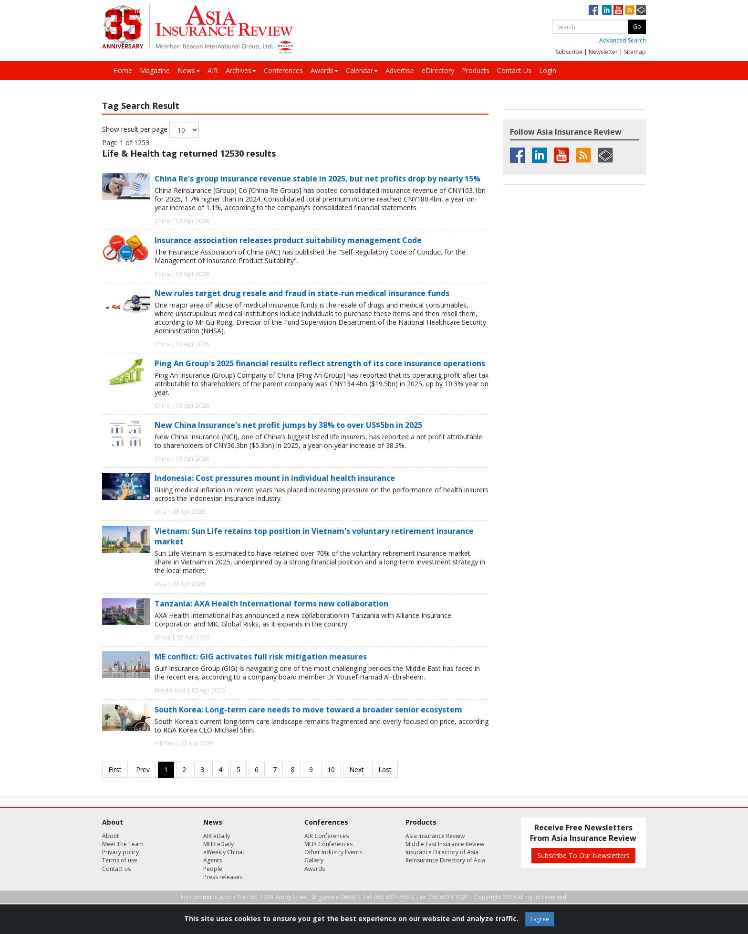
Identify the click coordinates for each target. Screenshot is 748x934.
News (188, 70)
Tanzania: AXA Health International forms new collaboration (271, 603)
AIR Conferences (326, 836)
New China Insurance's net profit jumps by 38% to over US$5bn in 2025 (288, 425)
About (110, 836)
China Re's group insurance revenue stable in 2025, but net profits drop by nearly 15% (317, 178)
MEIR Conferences (328, 844)
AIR (213, 70)
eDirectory (438, 70)
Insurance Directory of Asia (441, 852)
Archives (241, 70)
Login (547, 70)
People (212, 869)
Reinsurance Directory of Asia (445, 860)
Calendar (362, 70)
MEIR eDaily (218, 844)
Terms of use (119, 860)
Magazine (155, 70)
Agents (212, 860)
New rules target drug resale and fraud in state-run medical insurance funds (302, 293)
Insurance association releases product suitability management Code (288, 240)
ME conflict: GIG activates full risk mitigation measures (261, 656)
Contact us (116, 869)
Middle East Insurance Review (444, 844)
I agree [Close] (539, 919)
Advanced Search (622, 40)
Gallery (313, 860)
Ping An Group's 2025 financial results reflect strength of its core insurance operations (320, 363)
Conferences (283, 70)
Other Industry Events (333, 852)
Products (475, 70)
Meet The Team (123, 844)
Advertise (399, 70)
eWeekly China (222, 852)
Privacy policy (120, 852)
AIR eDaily (216, 836)
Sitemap (635, 52)
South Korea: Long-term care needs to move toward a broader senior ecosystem (308, 709)
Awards (324, 70)
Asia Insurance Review (435, 836)
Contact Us (514, 70)
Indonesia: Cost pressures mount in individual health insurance (275, 478)
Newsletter (603, 52)
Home (122, 70)
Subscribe (569, 52)
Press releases (222, 877)
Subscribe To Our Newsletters (583, 855)
